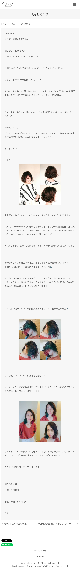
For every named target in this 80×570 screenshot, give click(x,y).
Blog (13, 24)
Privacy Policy (40, 550)
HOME (3, 24)
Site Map (40, 556)
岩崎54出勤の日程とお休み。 (16, 524)
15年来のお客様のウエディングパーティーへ (57, 524)
